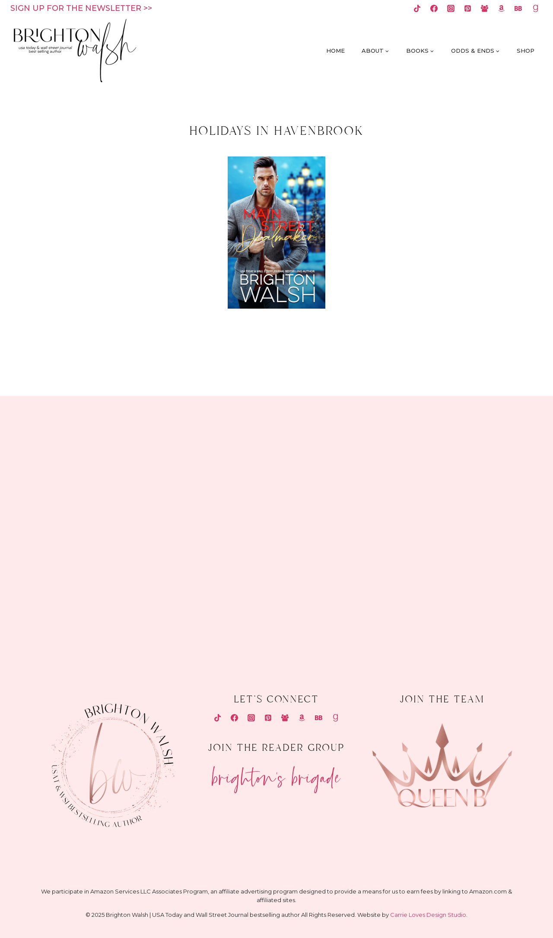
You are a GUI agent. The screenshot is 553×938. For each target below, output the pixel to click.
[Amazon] (501, 8)
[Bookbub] (518, 8)
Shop (525, 50)
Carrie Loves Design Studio (428, 914)
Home (335, 50)
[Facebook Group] (484, 8)
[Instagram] (451, 8)
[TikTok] (417, 8)
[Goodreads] (535, 8)
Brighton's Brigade (276, 774)
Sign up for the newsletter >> (81, 8)
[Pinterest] (468, 8)
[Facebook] (433, 8)
